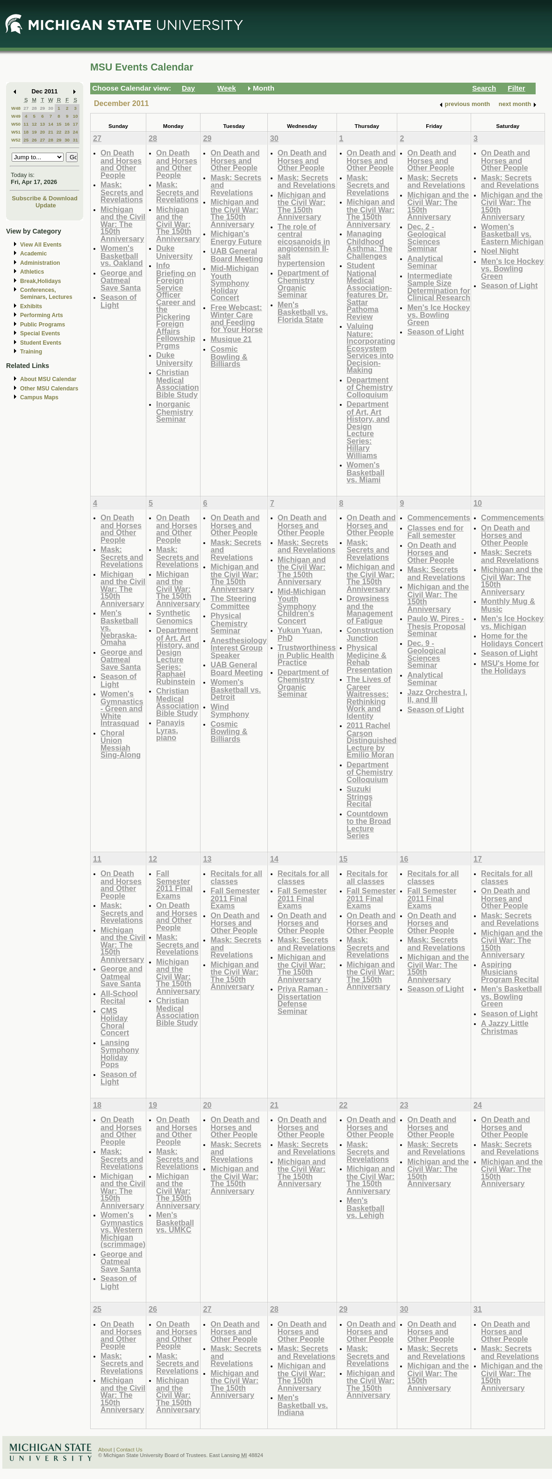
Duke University (174, 252)
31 (75, 139)
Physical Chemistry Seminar (228, 623)
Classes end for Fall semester (435, 532)
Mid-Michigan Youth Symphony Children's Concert (302, 606)
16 (67, 124)
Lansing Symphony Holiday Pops (119, 1053)
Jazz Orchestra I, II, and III (437, 696)
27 (26, 108)
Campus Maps (39, 397)
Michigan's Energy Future (236, 237)
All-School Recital (119, 997)
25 (26, 139)
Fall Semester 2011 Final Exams (174, 884)
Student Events (40, 343)
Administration (40, 263)
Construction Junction (370, 634)
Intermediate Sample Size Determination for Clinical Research (438, 286)
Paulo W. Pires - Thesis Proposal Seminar (436, 625)
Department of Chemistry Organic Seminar (303, 284)
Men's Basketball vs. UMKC (175, 1222)
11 (26, 124)
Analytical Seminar (425, 262)
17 (75, 124)
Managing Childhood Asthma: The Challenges (370, 244)
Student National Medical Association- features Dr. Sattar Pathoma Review (369, 291)
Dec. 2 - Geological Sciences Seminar (426, 237)
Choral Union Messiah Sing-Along (120, 744)
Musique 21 (230, 339)
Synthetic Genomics (174, 617)
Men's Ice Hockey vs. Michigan (512, 622)
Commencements (438, 517)
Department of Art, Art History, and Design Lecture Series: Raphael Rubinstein (177, 656)
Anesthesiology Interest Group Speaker (238, 647)
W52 (16, 139)
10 (75, 116)
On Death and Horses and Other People (121, 164)
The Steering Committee (233, 602)
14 (50, 124)
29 (42, 108)
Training (31, 351)
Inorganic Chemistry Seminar (174, 411)
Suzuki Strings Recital (360, 796)
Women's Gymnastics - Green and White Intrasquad (121, 708)
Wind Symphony (229, 710)
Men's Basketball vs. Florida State (303, 312)
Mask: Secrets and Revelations (121, 192)
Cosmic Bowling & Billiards (228, 356)
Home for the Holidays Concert (512, 639)
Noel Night (500, 251)
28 (34, 108)
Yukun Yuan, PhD (300, 634)
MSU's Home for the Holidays (510, 667)
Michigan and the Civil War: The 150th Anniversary (122, 224)
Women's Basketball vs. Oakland (121, 255)
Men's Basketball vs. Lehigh (366, 1207)
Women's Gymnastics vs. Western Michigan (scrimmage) (122, 1229)
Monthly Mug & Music (508, 605)
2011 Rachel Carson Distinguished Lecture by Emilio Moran (372, 740)
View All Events (41, 244)
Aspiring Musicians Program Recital (510, 972)
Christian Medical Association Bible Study (177, 383)
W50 (16, 124)
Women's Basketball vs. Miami (366, 472)
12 (34, 124)
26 (34, 139)
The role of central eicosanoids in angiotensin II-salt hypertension (304, 245)
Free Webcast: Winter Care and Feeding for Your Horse (236, 318)
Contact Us (129, 1449)
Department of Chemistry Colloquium (370, 387)
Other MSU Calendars (49, 388)
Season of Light (118, 301)
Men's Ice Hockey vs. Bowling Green (438, 314)
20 (42, 131)
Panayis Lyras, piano (170, 730)
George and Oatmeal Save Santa (121, 280)
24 (75, 131)
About (105, 1449)
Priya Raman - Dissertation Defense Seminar (303, 999)
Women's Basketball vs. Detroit (235, 689)
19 (34, 131)
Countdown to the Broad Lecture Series (369, 824)
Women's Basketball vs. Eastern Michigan (512, 234)
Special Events (40, 333)
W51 (16, 131)
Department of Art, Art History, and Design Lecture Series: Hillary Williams (368, 430)
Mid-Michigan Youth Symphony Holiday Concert (234, 283)
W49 (16, 116)
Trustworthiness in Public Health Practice (307, 654)
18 (26, 131)
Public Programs (42, 324)
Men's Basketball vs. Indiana (303, 1404)
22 (59, 131)
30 (50, 108)
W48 (16, 108)
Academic (33, 253)
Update (46, 205)
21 (50, 131)
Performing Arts (41, 315)
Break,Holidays (40, 281)
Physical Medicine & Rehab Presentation (370, 658)
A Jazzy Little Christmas (505, 1027)
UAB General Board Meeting (236, 255)
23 (67, 131)
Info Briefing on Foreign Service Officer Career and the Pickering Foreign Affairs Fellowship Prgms (176, 305)
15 (59, 124)
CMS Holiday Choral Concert (114, 1021)
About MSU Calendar (48, 379)
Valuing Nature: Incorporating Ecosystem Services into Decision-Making (371, 348)
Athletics (32, 272)
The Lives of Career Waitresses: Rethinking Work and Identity (369, 697)
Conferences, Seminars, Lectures (46, 293)
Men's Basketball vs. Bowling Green (511, 996)
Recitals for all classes (236, 877)
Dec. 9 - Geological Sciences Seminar (426, 654)
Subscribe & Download (45, 198)
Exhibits (31, 306)
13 (42, 124)
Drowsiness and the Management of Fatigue (370, 609)
